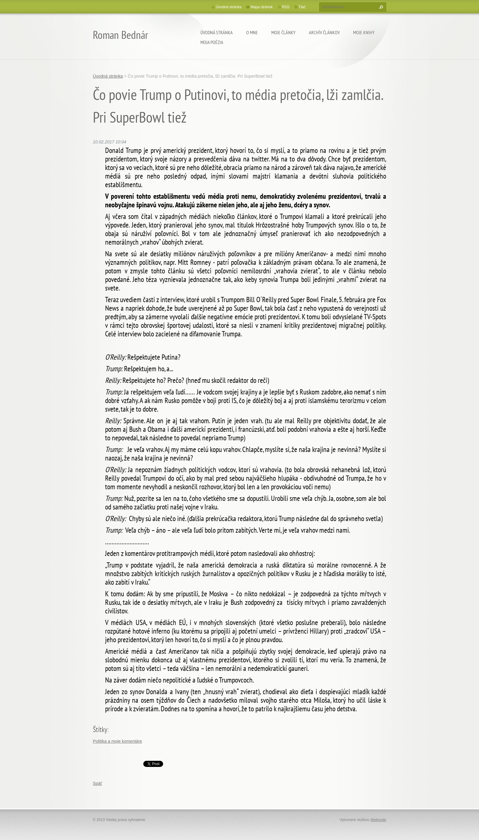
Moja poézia (211, 42)
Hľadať (380, 7)
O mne (252, 32)
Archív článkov (324, 32)
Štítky (100, 729)
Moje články (283, 32)
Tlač (301, 7)
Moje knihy (364, 32)
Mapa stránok (261, 7)
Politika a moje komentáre (117, 741)
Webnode (378, 820)
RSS (286, 7)
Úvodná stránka (216, 32)
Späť (97, 783)
